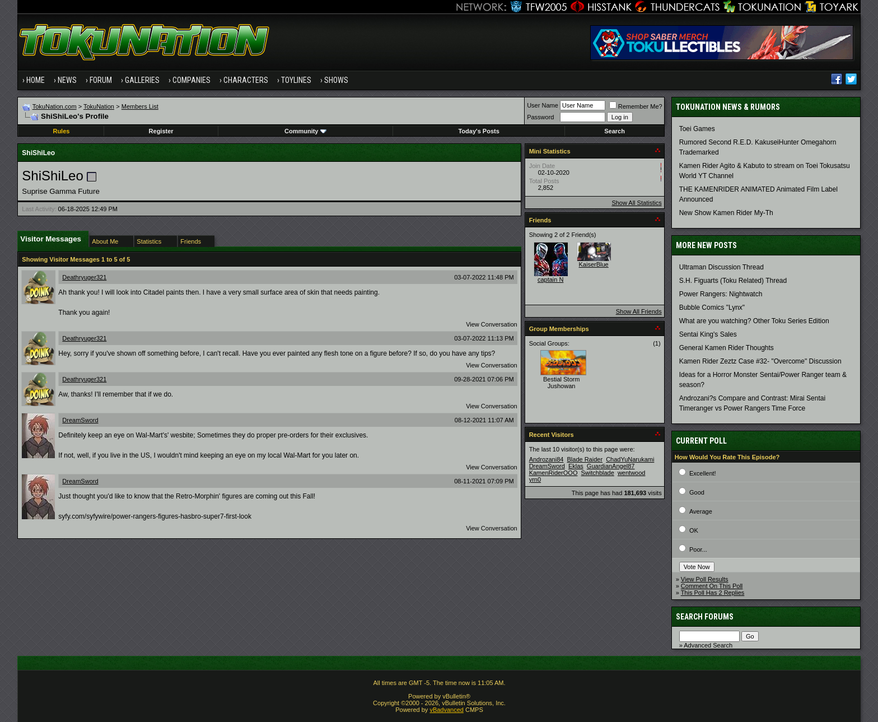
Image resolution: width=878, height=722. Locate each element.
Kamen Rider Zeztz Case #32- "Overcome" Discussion (760, 361)
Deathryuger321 (84, 277)
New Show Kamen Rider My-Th (726, 213)
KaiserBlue (594, 264)
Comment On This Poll (711, 586)
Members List (140, 106)
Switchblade (597, 472)
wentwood (632, 472)
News (67, 80)
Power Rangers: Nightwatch (721, 294)
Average (700, 511)
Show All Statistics (636, 202)
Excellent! (702, 473)
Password (540, 117)
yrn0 (535, 479)
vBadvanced (446, 709)
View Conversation (491, 324)
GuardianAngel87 (611, 466)
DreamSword (80, 420)
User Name (542, 105)
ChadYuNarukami (630, 459)
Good (696, 492)
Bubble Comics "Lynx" (712, 307)
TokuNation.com (54, 106)
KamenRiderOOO (553, 472)
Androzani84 (546, 459)
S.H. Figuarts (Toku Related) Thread (733, 281)
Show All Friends (639, 311)
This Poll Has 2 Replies (713, 592)
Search (614, 131)
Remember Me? (635, 106)
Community (305, 131)
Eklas (575, 466)
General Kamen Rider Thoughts (726, 348)
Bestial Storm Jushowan (561, 382)
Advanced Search (708, 645)
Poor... (698, 549)
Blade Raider (585, 459)
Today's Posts (478, 131)
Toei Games (697, 129)
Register (161, 131)
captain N (550, 279)
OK (693, 530)
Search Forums (705, 616)
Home (35, 80)
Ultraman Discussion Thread (721, 267)
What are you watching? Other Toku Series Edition (754, 321)
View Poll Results (704, 579)
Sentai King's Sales (708, 334)
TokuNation (98, 106)
